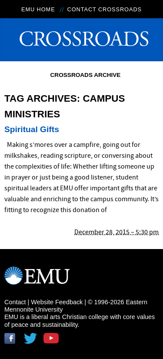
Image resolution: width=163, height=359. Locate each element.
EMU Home (38, 9)
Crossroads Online (81, 37)
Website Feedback (57, 302)
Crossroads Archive (85, 75)
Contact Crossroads (104, 9)
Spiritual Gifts (31, 129)
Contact (15, 302)
